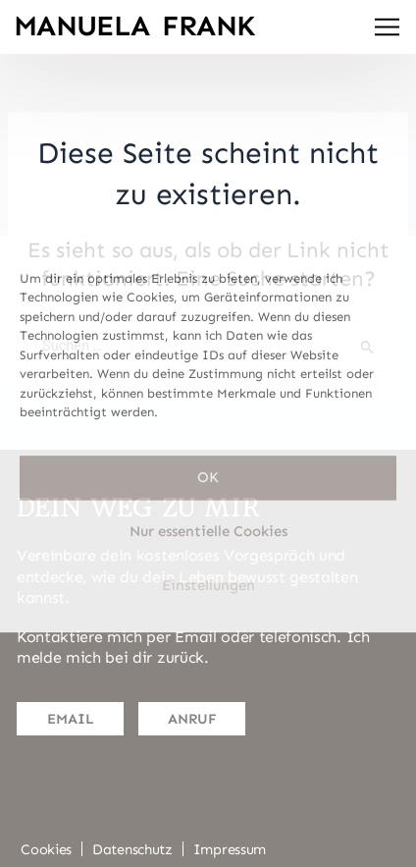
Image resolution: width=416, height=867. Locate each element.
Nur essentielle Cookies (208, 532)
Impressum (229, 849)
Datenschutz (132, 849)
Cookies (46, 849)
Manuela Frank (135, 26)
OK (208, 478)
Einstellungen (208, 586)
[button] (387, 29)
